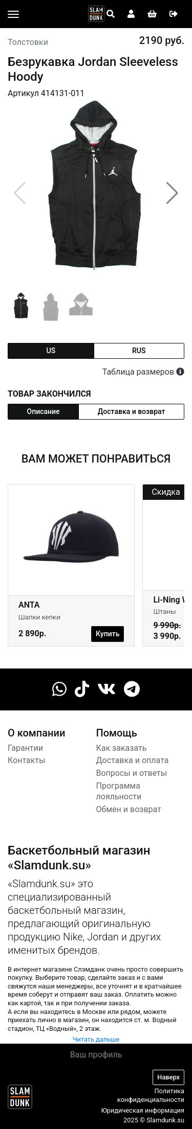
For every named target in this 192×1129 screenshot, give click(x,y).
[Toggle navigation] (13, 14)
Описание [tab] (43, 411)
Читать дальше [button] (96, 1039)
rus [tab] (138, 351)
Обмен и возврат (128, 809)
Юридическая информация (142, 1110)
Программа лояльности (119, 791)
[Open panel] (110, 14)
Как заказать (121, 748)
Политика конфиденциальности (150, 1095)
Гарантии (25, 748)
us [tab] (50, 351)
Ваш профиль (96, 1054)
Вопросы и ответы (131, 773)
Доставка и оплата (132, 760)
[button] (172, 193)
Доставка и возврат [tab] (131, 411)
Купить (107, 634)
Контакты (26, 760)
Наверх (168, 1077)
